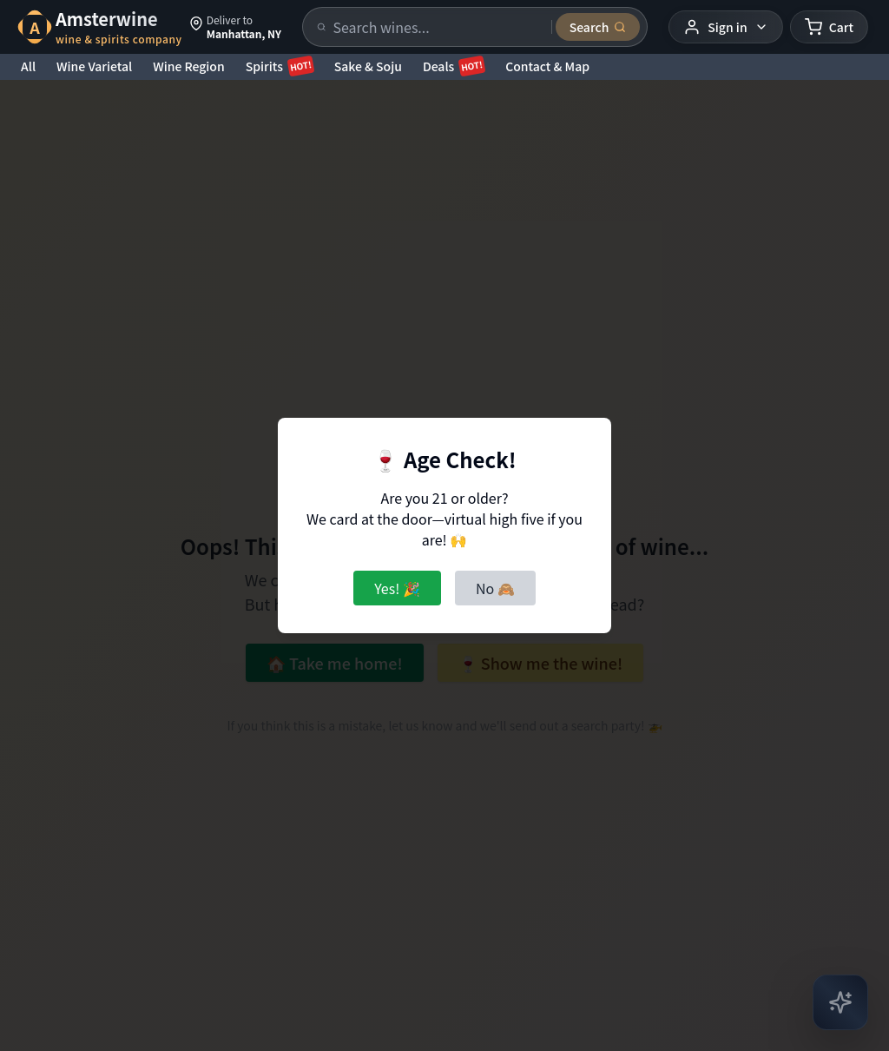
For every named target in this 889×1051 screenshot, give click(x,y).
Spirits (279, 66)
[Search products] (437, 27)
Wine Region (189, 66)
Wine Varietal (94, 66)
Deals (453, 66)
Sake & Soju (368, 66)
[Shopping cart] (829, 26)
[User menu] (725, 26)
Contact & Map (547, 66)
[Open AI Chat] (840, 1002)
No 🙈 (495, 588)
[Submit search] (598, 27)
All (28, 66)
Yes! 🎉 (397, 588)
